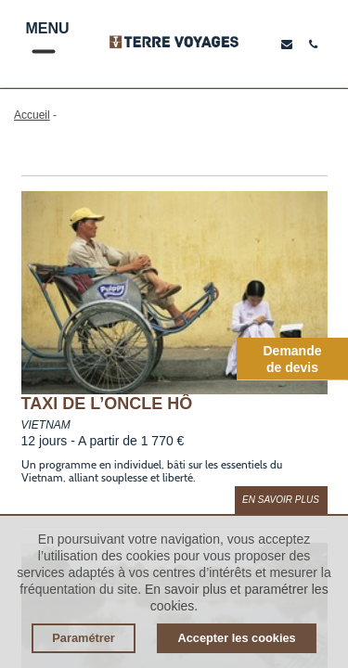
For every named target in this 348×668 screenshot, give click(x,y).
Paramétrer (83, 638)
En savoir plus (280, 500)
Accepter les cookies (236, 638)
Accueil (32, 115)
